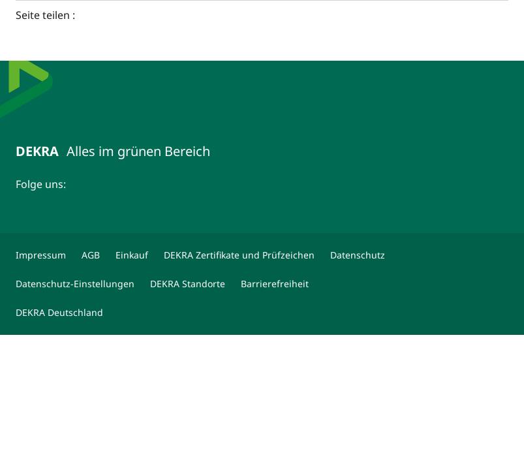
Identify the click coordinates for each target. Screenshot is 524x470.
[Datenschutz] (357, 255)
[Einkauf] (132, 255)
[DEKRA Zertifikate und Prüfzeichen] (239, 255)
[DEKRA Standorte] (187, 283)
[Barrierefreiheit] (275, 283)
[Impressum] (41, 255)
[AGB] (91, 255)
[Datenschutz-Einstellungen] (75, 283)
